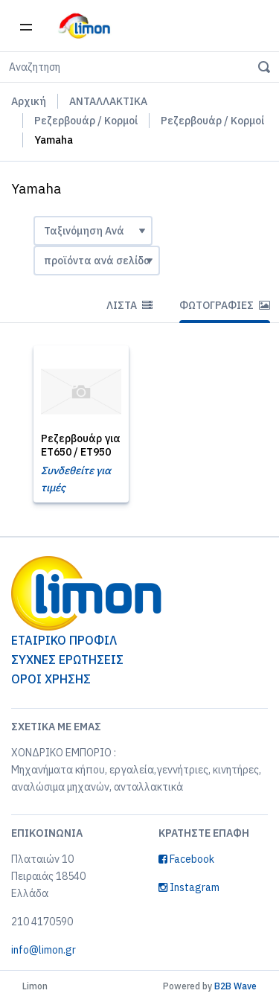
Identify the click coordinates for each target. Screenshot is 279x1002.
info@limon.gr (43, 950)
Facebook (186, 859)
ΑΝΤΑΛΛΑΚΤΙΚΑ (108, 101)
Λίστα (129, 305)
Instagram (188, 887)
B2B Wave (235, 986)
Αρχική (28, 101)
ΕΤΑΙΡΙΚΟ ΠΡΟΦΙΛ (64, 640)
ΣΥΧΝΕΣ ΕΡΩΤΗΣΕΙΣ (67, 659)
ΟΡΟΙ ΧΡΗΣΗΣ (51, 678)
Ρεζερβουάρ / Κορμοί (86, 120)
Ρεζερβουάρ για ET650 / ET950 (81, 445)
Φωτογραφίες (224, 305)
